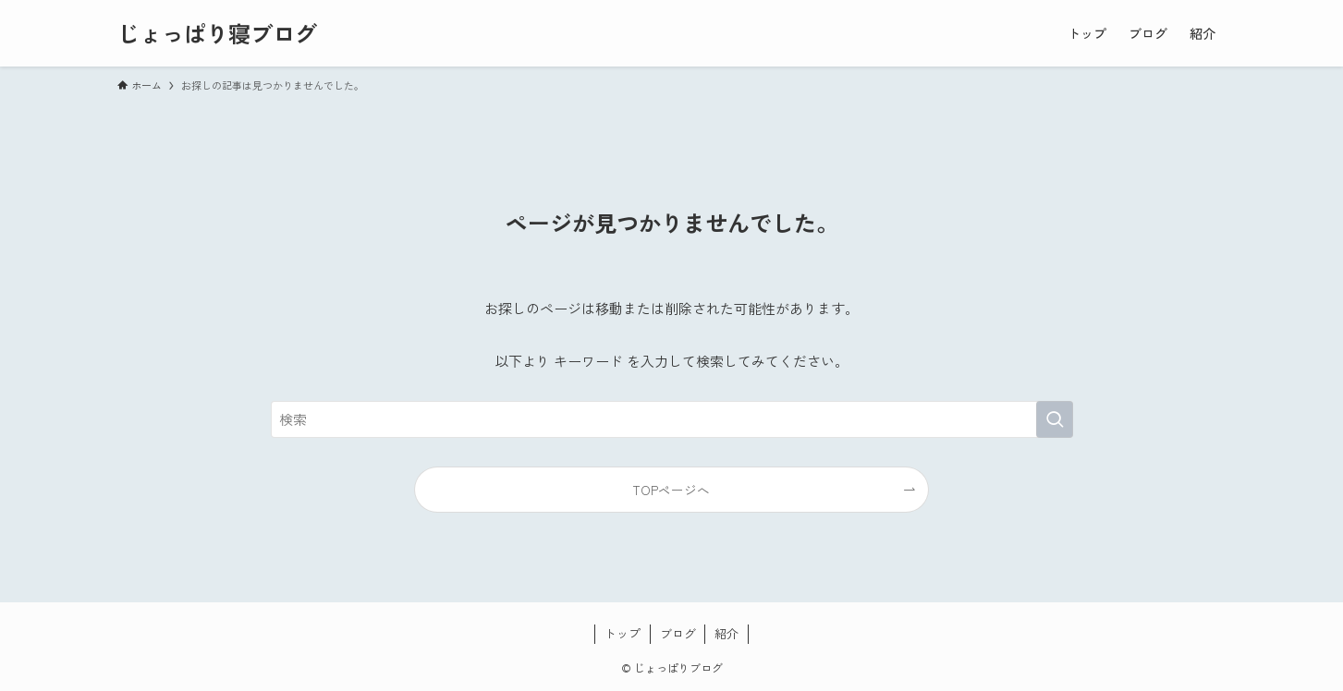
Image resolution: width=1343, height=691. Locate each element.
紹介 (726, 633)
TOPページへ (671, 489)
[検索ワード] (672, 419)
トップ (622, 633)
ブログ (678, 633)
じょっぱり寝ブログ (217, 33)
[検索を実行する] (1054, 419)
